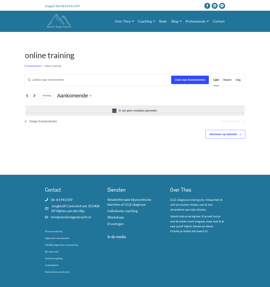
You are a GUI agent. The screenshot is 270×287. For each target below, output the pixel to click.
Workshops (115, 217)
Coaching (145, 21)
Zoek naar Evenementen (190, 79)
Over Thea (122, 21)
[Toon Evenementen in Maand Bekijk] (227, 80)
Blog (174, 21)
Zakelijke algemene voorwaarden (61, 244)
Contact (219, 21)
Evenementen (33, 65)
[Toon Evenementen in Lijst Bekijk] (216, 80)
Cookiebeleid (51, 265)
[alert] (135, 110)
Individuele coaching (122, 211)
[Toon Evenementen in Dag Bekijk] (238, 80)
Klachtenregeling (53, 258)
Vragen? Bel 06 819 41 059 (62, 6)
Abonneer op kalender (223, 134)
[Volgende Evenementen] (34, 95)
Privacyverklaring (53, 231)
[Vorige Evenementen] (27, 95)
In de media (116, 236)
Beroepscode (52, 251)
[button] (132, 21)
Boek (163, 21)
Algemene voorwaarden (57, 238)
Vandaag (46, 95)
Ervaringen (115, 224)
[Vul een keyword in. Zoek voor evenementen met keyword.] (98, 80)
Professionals (195, 21)
